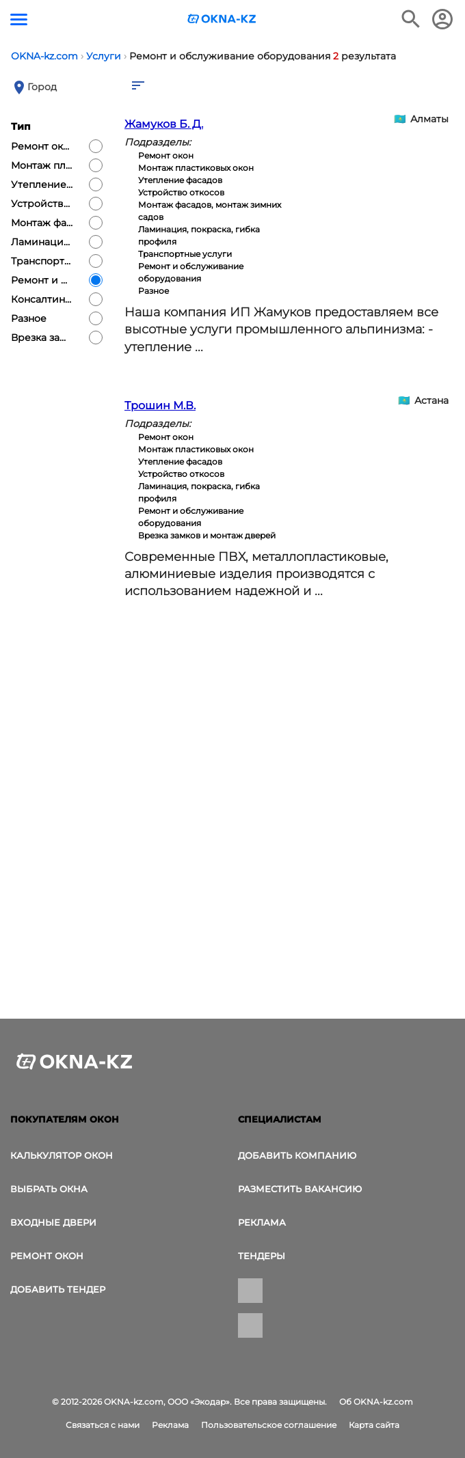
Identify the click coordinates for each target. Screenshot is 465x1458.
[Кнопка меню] (18, 19)
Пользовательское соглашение (268, 1425)
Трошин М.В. (160, 405)
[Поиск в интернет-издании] (411, 19)
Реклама (262, 1222)
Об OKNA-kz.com (376, 1402)
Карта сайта (374, 1425)
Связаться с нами (103, 1425)
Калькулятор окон (61, 1155)
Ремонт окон (46, 1255)
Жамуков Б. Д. (163, 124)
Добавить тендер (57, 1289)
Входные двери (53, 1222)
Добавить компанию (297, 1155)
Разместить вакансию (300, 1188)
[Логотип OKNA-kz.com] (222, 19)
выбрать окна (49, 1188)
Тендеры (261, 1255)
